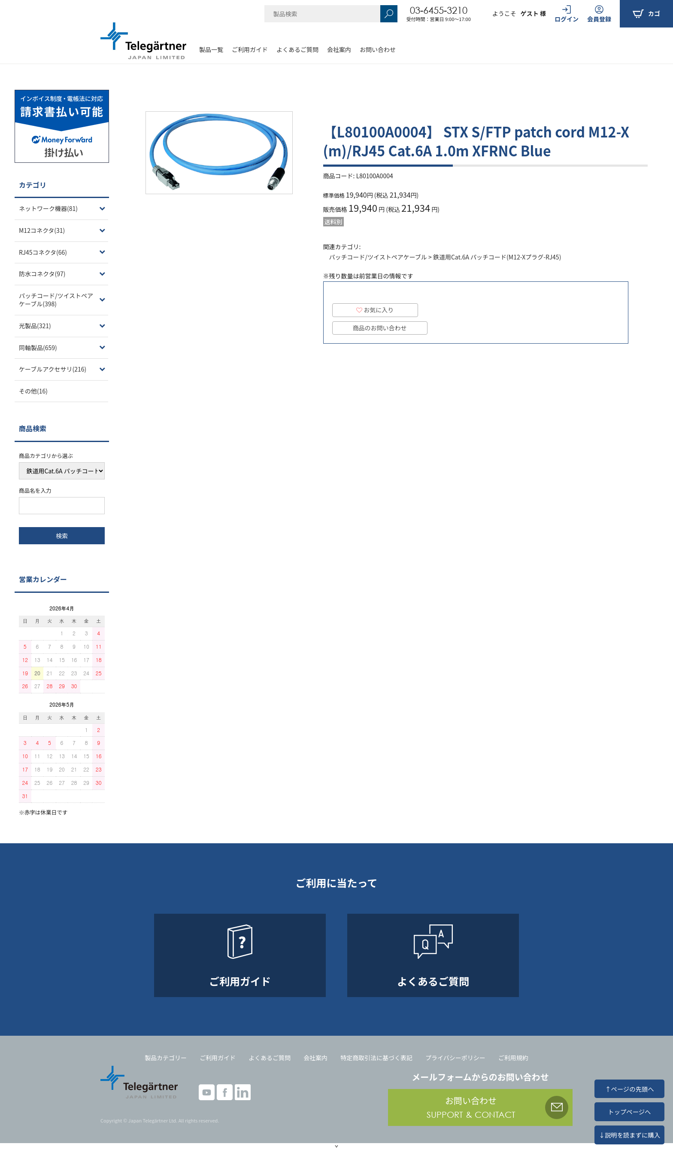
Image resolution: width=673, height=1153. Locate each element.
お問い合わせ (378, 49)
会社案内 (339, 49)
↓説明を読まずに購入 (629, 1134)
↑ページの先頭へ (629, 1088)
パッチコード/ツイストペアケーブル (378, 257)
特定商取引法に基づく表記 (376, 1057)
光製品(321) (35, 325)
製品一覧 (211, 49)
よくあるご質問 (297, 49)
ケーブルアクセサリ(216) (52, 369)
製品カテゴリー (166, 1057)
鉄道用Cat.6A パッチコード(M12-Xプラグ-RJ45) (497, 257)
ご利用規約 (513, 1057)
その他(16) (33, 391)
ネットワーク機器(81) (48, 208)
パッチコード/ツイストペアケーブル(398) (56, 299)
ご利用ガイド (250, 49)
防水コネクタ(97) (42, 273)
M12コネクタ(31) (42, 230)
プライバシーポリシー (455, 1057)
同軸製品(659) (38, 347)
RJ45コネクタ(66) (43, 252)
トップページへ (629, 1111)
